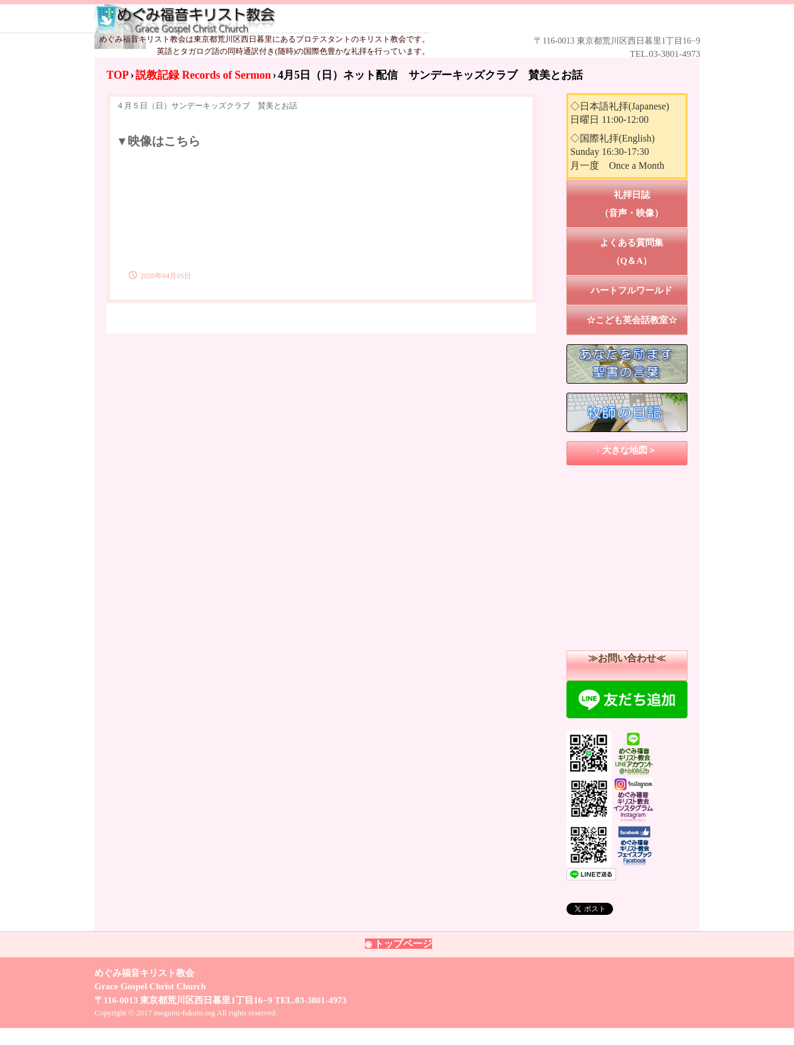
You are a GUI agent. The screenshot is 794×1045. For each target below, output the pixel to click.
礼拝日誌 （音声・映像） (643, 204)
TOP (118, 75)
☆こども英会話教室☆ (631, 320)
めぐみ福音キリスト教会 (379, 19)
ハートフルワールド (631, 290)
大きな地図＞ (629, 450)
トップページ (403, 944)
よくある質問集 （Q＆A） (643, 252)
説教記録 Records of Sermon (203, 75)
